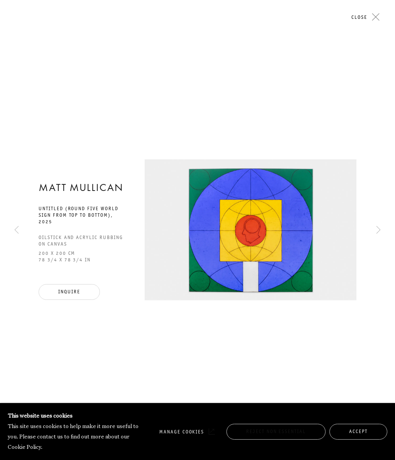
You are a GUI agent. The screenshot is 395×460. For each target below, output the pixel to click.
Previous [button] (16, 74)
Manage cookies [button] (181, 432)
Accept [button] (358, 431)
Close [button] (359, 17)
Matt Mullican (81, 188)
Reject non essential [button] (276, 431)
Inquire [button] (69, 291)
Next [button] (378, 74)
